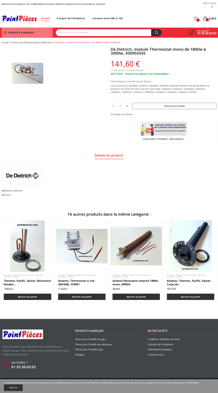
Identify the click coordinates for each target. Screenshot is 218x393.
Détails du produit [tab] (108, 155)
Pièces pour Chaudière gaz (89, 349)
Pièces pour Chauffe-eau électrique (93, 344)
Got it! (13, 387)
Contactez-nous (156, 354)
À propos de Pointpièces (160, 344)
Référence (7, 190)
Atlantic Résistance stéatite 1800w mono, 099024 (135, 282)
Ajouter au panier (174, 106)
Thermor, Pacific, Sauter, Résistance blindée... (27, 282)
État (4, 194)
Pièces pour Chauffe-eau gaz (90, 339)
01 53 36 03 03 (207, 33)
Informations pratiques (160, 349)
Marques (79, 354)
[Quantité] (120, 106)
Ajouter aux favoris (122, 114)
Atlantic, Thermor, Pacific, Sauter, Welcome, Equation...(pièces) (23, 276)
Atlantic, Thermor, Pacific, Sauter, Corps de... (189, 282)
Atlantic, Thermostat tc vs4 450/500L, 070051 (76, 282)
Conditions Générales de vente (164, 339)
